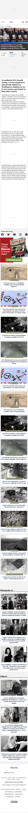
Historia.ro (17, 796)
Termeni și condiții (6, 777)
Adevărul (16, 142)
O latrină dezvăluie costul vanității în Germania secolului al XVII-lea (14, 336)
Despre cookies (11, 779)
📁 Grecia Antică (14, 502)
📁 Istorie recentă (3, 54)
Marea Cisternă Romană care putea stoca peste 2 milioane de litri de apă (14, 482)
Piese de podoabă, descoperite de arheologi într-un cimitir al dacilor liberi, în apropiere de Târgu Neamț (14, 311)
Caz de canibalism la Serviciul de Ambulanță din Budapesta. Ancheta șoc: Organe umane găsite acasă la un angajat (14, 700)
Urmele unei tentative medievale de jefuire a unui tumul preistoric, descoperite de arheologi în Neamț (14, 578)
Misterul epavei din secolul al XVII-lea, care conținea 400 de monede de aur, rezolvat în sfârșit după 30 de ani (14, 530)
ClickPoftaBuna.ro (9, 791)
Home (11, 22)
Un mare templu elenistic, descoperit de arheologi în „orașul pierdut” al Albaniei (14, 554)
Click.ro (3, 676)
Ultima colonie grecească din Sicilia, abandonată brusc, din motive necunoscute (14, 506)
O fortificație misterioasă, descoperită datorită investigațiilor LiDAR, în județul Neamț (14, 361)
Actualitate (8, 26)
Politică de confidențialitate (19, 777)
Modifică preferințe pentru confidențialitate (14, 782)
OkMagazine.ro (10, 796)
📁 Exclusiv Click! (14, 722)
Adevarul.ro (18, 789)
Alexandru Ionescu (12, 55)
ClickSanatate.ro (18, 791)
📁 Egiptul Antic (14, 280)
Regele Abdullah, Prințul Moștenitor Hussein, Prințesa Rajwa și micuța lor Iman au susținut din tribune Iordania (14, 613)
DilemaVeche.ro (19, 794)
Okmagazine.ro (6, 590)
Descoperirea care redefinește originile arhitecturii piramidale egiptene (14, 284)
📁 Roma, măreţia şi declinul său (14, 479)
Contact (18, 779)
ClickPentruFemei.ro (9, 794)
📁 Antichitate (14, 306)
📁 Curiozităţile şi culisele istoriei (14, 332)
